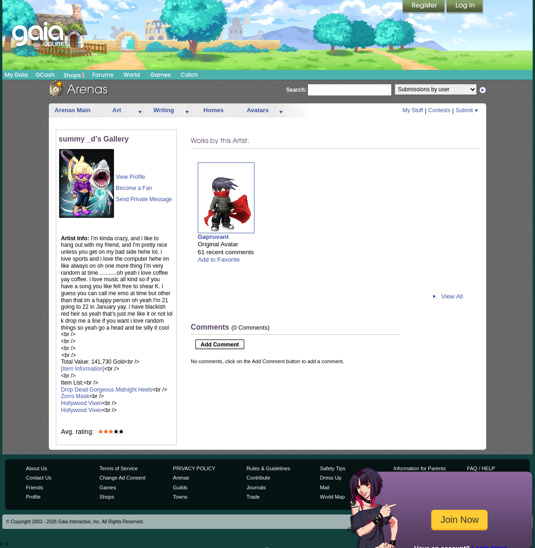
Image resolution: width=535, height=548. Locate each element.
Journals (256, 487)
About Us (36, 468)
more (140, 110)
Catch (189, 75)
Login (464, 7)
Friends (34, 487)
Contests (439, 110)
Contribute (258, 477)
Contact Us (39, 477)
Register (424, 7)
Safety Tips (333, 468)
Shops (74, 75)
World (131, 75)
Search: (296, 90)
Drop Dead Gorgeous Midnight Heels (107, 389)
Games (160, 75)
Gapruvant (213, 236)
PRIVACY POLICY (194, 468)
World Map (332, 497)
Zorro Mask (75, 396)
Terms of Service (119, 468)
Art (117, 110)
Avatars (257, 110)
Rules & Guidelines (268, 468)
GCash (45, 75)
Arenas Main (72, 110)
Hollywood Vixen (81, 403)
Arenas (181, 477)
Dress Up (330, 477)
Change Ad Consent (123, 477)
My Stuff (412, 110)
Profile (33, 497)
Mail (324, 487)
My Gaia (16, 75)
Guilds (180, 487)
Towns (180, 497)
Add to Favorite (219, 259)
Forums (102, 75)
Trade (253, 497)
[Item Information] (82, 368)
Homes (213, 110)
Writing (164, 110)
